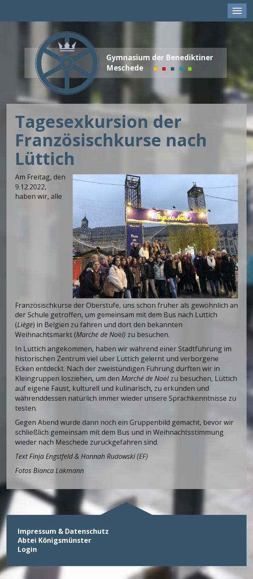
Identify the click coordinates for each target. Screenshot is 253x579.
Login (27, 549)
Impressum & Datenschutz (63, 531)
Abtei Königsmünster (54, 540)
